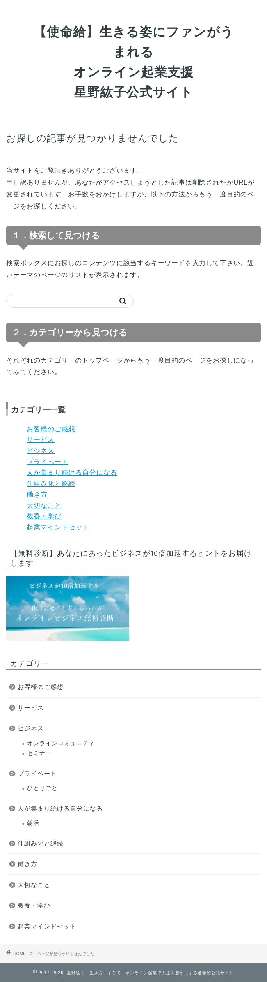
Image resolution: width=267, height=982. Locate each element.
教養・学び (44, 516)
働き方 (37, 494)
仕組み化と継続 (51, 483)
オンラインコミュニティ (61, 743)
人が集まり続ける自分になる (72, 472)
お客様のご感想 (51, 428)
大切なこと (44, 505)
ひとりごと (42, 788)
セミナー (39, 753)
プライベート (47, 461)
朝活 (33, 823)
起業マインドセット (58, 527)
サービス (41, 439)
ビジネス (41, 450)
